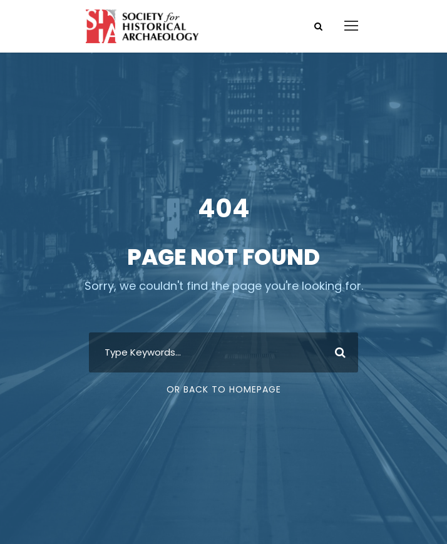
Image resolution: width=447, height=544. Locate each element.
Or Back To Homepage (224, 389)
